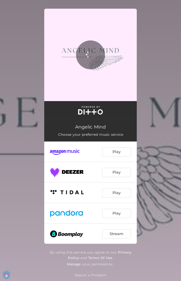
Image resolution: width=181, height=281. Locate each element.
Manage (74, 264)
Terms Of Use (100, 258)
